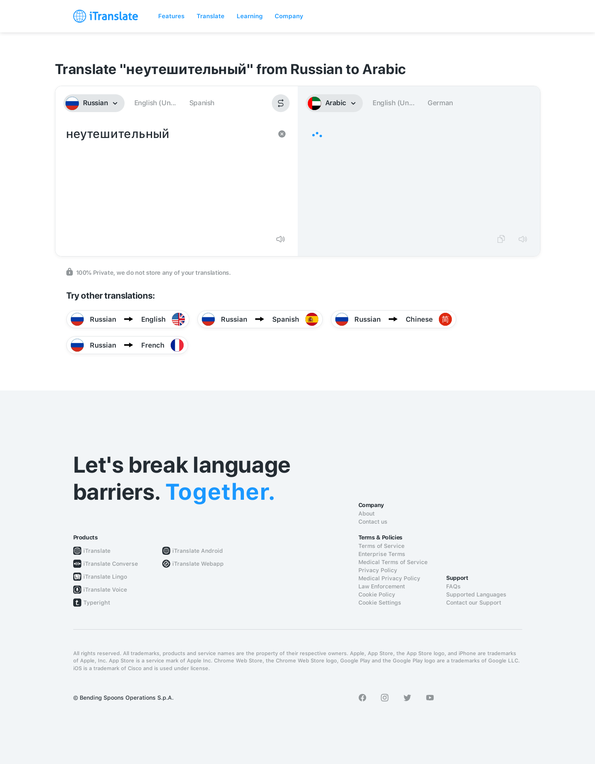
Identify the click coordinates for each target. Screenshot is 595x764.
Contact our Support (473, 602)
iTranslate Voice (105, 589)
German (440, 103)
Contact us (372, 521)
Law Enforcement (381, 586)
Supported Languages (476, 594)
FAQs (453, 586)
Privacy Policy (377, 570)
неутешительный (168, 176)
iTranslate (96, 551)
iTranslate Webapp (198, 563)
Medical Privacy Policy (389, 578)
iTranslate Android (197, 551)
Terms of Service (381, 546)
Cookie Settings (379, 602)
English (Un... (155, 103)
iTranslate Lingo (105, 576)
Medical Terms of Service (393, 562)
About (366, 513)
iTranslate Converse (110, 563)
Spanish (201, 103)
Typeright (96, 602)
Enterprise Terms (381, 554)
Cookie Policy (376, 594)
